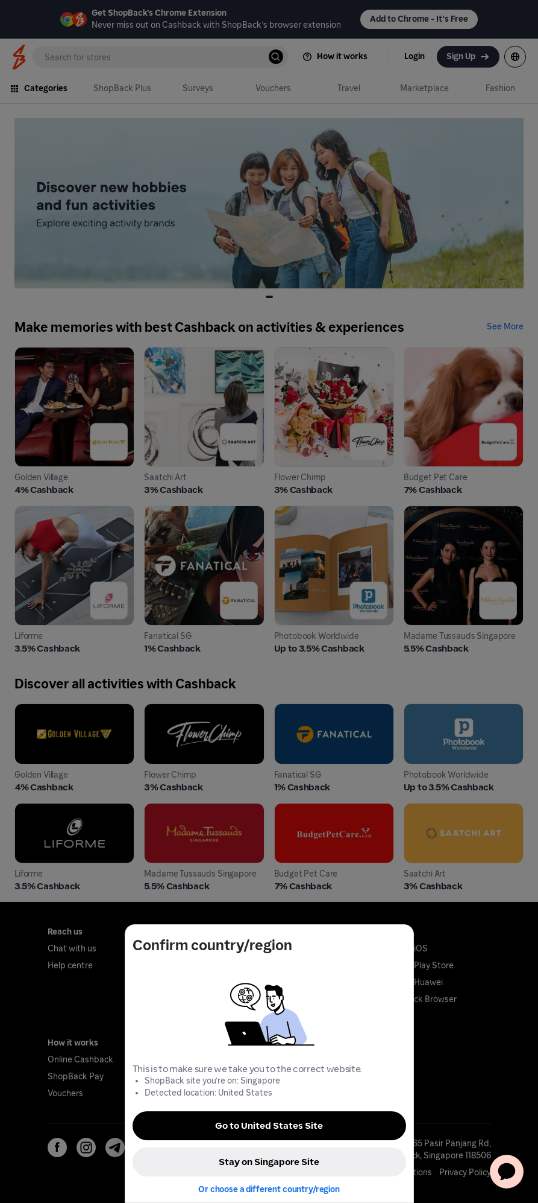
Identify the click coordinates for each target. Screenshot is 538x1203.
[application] (506, 1171)
